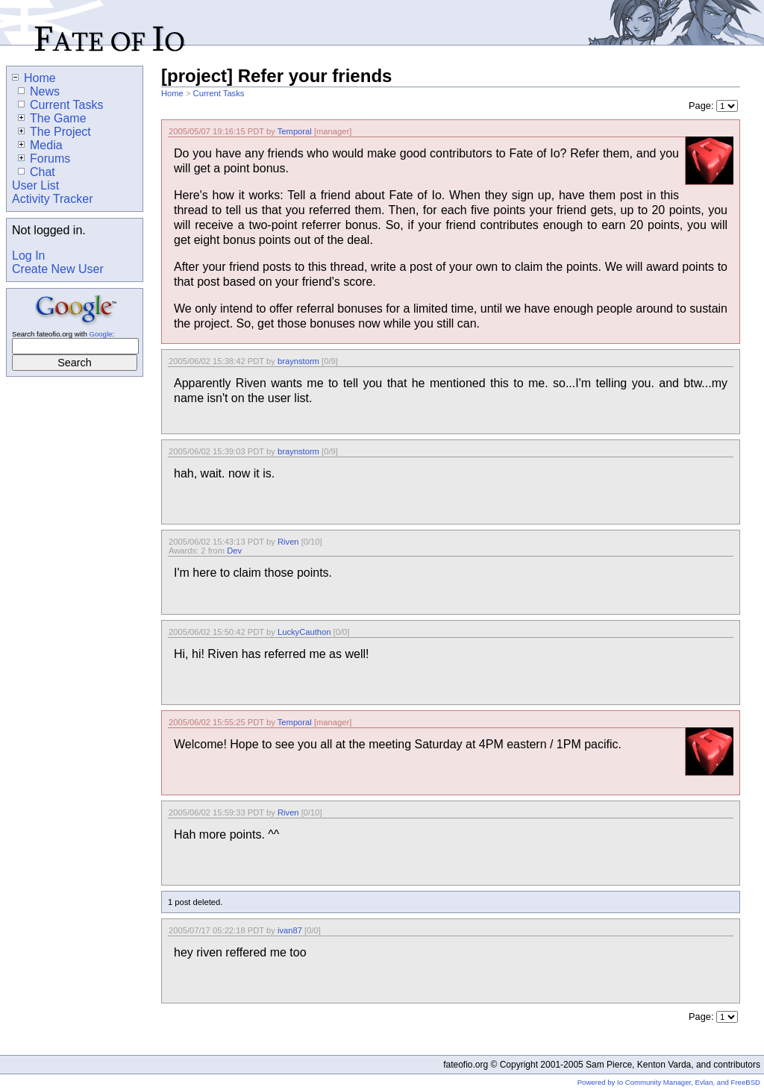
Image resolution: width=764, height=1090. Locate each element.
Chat (36, 172)
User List (35, 185)
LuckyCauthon (304, 631)
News (39, 91)
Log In (28, 255)
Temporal (295, 131)
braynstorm (298, 361)
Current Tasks (219, 93)
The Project (54, 131)
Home (172, 93)
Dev (234, 550)
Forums (44, 158)
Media (40, 145)
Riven (288, 541)
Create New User (58, 269)
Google (100, 334)
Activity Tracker (52, 198)
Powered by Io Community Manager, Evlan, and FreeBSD (668, 1082)
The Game (52, 118)
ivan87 (290, 930)
